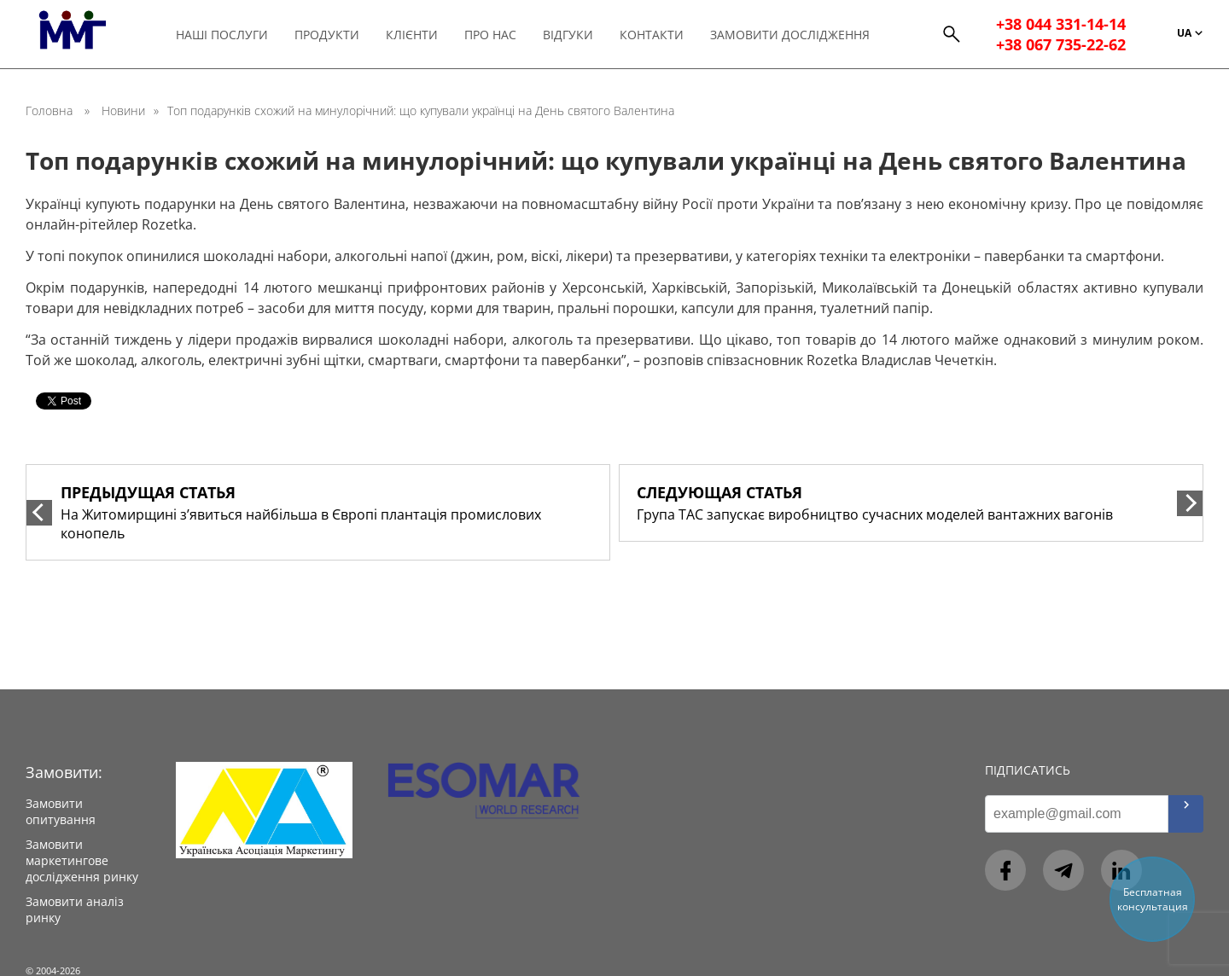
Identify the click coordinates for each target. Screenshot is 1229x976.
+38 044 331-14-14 (1061, 24)
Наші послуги (222, 34)
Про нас (490, 34)
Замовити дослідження (790, 34)
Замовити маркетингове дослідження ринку (82, 860)
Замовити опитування (61, 811)
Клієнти (412, 34)
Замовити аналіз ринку (75, 909)
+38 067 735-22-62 (1061, 44)
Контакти (652, 34)
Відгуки (568, 34)
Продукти (326, 34)
